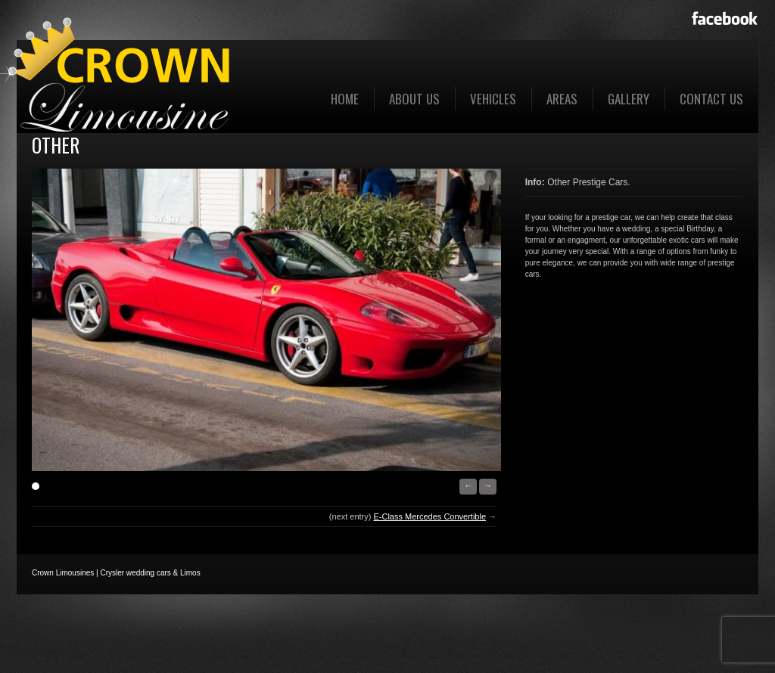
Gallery (628, 98)
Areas (561, 98)
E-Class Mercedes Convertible (429, 516)
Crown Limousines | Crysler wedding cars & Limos (116, 573)
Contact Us (711, 98)
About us (414, 98)
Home (345, 98)
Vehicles (493, 98)
